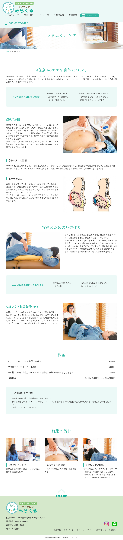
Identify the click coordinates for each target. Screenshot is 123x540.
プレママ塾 (44, 15)
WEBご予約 (92, 15)
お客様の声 (59, 15)
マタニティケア (12, 15)
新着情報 (57, 530)
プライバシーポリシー (85, 530)
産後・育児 (29, 15)
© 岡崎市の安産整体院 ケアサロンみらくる (61, 537)
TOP (7, 52)
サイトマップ (69, 530)
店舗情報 (73, 15)
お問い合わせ (101, 530)
